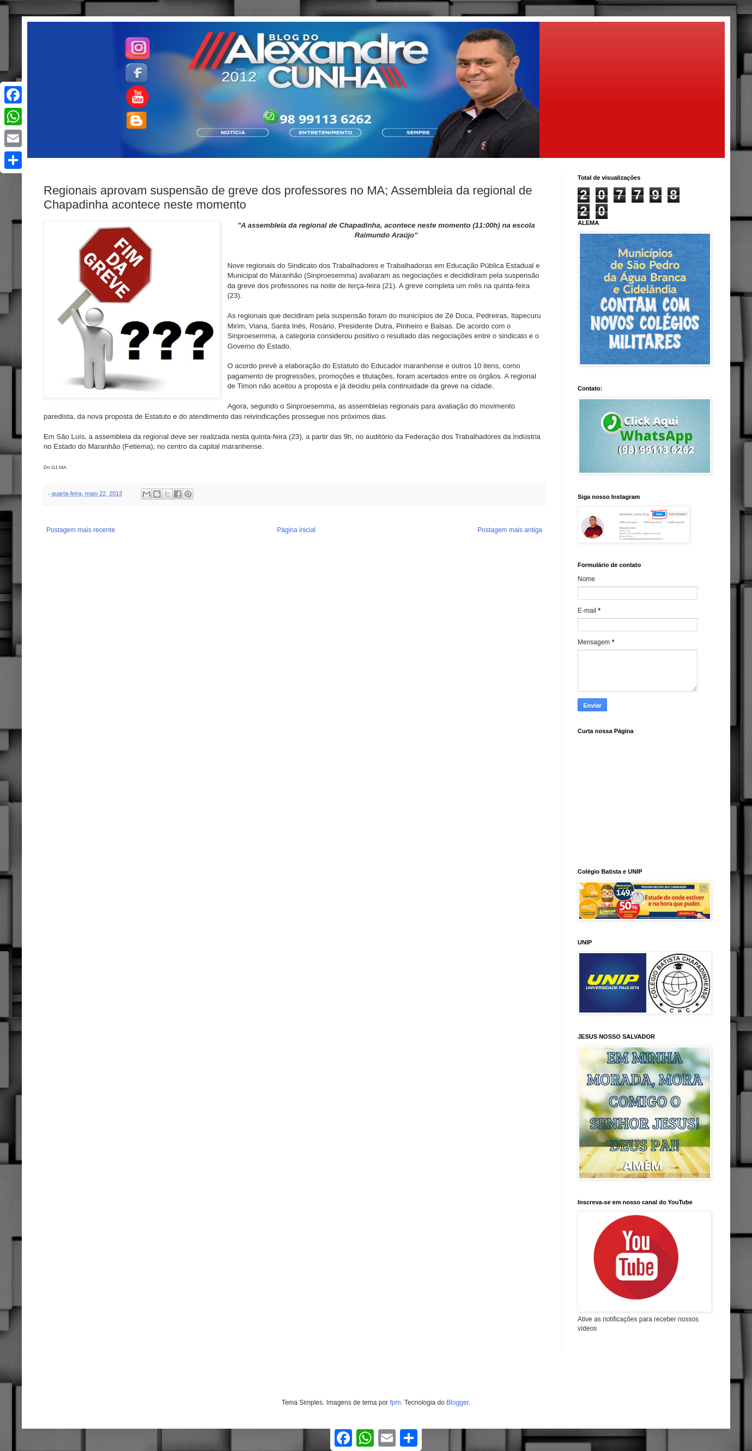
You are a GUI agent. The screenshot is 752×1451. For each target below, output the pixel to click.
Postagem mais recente (80, 530)
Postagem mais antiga (509, 530)
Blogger (457, 1402)
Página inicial (296, 530)
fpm (395, 1402)
